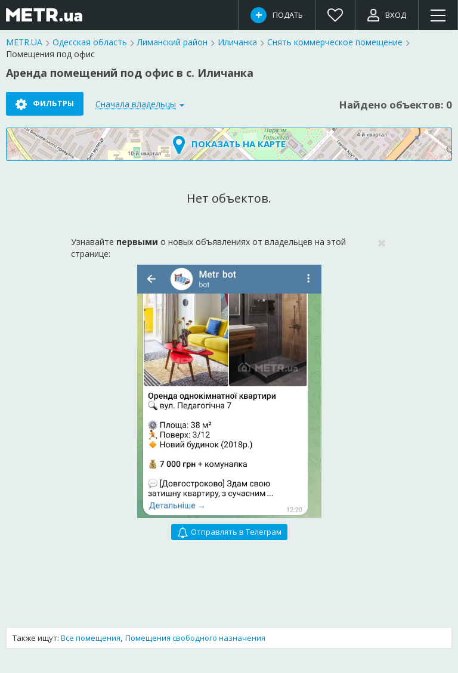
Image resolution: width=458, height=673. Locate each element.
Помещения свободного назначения (195, 637)
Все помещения (90, 637)
